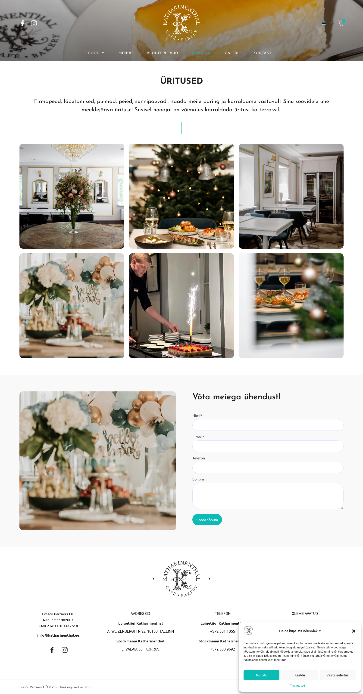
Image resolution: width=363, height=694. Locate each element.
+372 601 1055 (222, 631)
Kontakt (262, 52)
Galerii (232, 52)
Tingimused (297, 685)
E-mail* (198, 436)
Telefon (198, 458)
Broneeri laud (162, 52)
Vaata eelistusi (338, 675)
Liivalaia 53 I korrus (141, 649)
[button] (353, 631)
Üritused (201, 52)
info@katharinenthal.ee (58, 635)
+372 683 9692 (222, 649)
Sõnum (198, 479)
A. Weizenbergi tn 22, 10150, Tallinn (140, 631)
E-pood (94, 52)
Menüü (126, 52)
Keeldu (299, 675)
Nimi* (197, 415)
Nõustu (261, 675)
